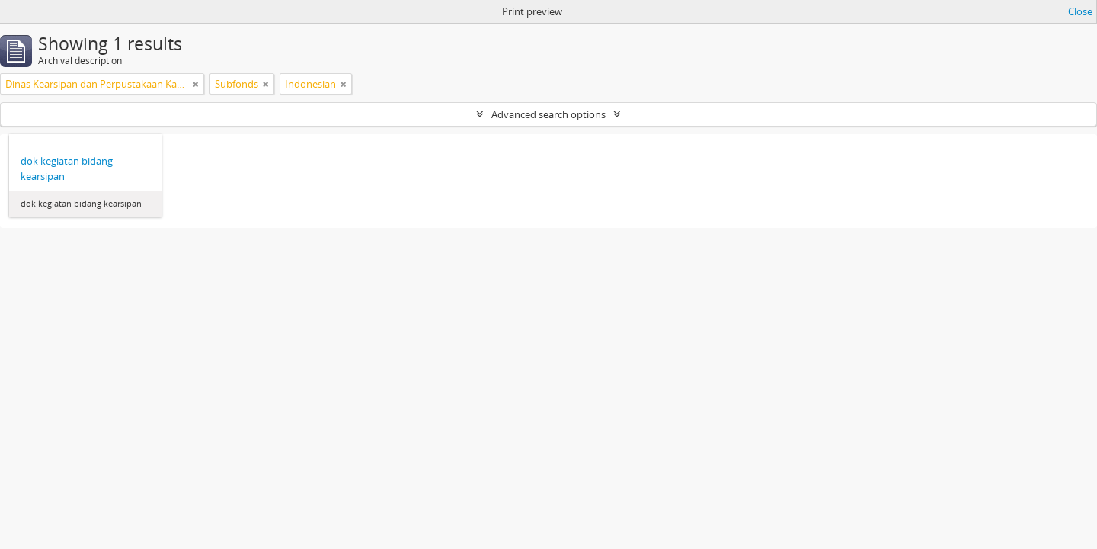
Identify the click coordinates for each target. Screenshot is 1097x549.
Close (1080, 11)
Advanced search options (548, 114)
